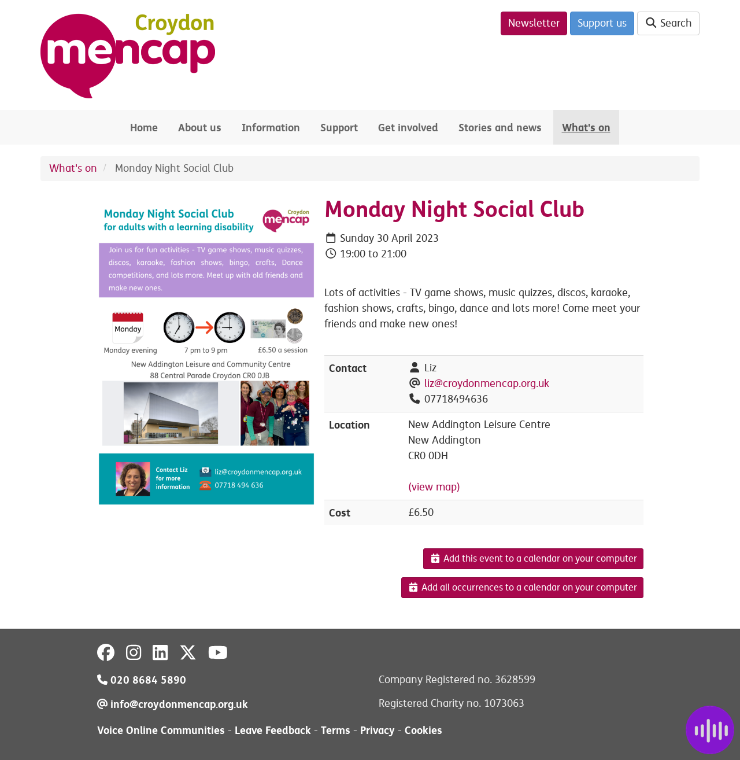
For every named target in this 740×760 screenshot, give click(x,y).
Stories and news (500, 127)
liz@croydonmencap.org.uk (486, 383)
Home (144, 127)
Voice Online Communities (161, 730)
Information (271, 127)
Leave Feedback (273, 730)
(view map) (434, 487)
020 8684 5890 (141, 680)
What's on (586, 127)
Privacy (377, 730)
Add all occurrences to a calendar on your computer (522, 587)
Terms (335, 730)
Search (669, 23)
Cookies (423, 730)
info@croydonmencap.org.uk (172, 704)
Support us (602, 23)
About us (199, 127)
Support (339, 127)
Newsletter (534, 23)
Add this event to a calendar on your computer (533, 559)
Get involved (408, 127)
